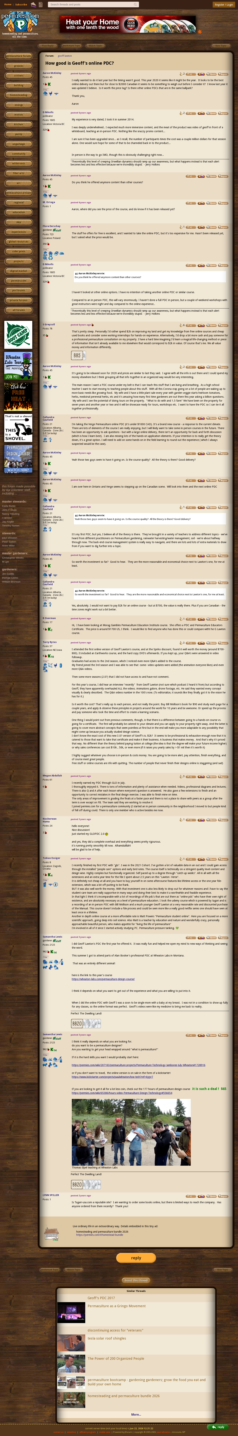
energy (19, 105)
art (19, 183)
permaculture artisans (18, 193)
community (18, 154)
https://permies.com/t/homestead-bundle (99, 1235)
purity (18, 134)
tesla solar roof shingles (107, 1338)
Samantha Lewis (52, 936)
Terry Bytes (50, 642)
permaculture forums (19, 56)
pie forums (18, 290)
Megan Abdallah (52, 775)
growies (18, 66)
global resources (18, 241)
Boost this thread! (136, 1280)
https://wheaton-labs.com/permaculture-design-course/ (103, 979)
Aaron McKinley (52, 73)
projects (19, 261)
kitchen (18, 124)
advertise (71, 1432)
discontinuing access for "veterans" (115, 1330)
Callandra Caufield (48, 418)
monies (18, 114)
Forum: (50, 55)
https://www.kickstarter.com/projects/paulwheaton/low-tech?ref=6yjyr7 (112, 1076)
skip (18, 222)
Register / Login (224, 4)
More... (136, 1414)
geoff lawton (65, 55)
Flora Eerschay (51, 226)
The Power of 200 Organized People (116, 1358)
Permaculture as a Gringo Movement (117, 1306)
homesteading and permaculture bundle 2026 (124, 1396)
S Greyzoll (49, 324)
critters (18, 75)
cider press (18, 251)
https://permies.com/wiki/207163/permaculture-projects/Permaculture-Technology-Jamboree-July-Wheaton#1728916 (138, 1065)
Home (7, 4)
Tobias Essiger (51, 858)
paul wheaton (163, 1432)
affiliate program (87, 1432)
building (18, 85)
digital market (18, 271)
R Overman (49, 618)
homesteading (18, 95)
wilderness (18, 163)
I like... (46, 90)
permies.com (18, 280)
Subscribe (21, 4)
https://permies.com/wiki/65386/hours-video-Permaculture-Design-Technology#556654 (122, 1092)
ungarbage (18, 144)
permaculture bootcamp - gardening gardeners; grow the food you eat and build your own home (147, 1382)
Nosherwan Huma (50, 820)
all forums (19, 310)
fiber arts (18, 173)
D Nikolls (48, 112)
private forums (18, 300)
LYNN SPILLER (51, 1195)
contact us (58, 1432)
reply (136, 1258)
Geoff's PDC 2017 (101, 1298)
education (19, 212)
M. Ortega (49, 202)
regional (19, 202)
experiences (19, 232)
